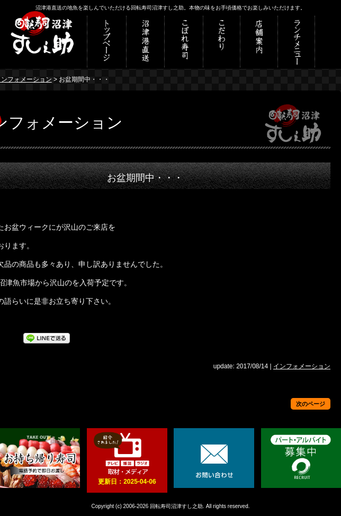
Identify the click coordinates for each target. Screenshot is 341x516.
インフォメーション (301, 366)
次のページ (310, 404)
